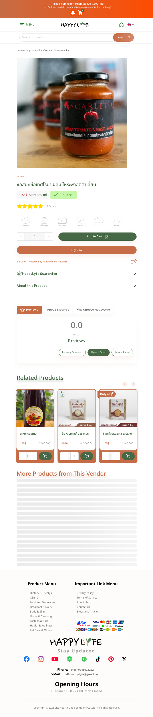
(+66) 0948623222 (82, 670)
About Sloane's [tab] (58, 309)
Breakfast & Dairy (41, 607)
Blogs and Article (87, 612)
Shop (27, 50)
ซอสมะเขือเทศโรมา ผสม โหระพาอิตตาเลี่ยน (56, 184)
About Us (82, 602)
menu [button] (27, 24)
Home (21, 50)
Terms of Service (87, 598)
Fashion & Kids (39, 621)
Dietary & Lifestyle (41, 593)
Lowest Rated (122, 352)
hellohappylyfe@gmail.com (82, 674)
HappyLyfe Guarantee (37, 274)
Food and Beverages (42, 602)
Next (133, 384)
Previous (125, 384)
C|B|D (34, 598)
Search (123, 37)
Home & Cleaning (41, 616)
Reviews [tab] (29, 310)
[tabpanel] (77, 340)
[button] (130, 25)
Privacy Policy (85, 593)
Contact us (83, 607)
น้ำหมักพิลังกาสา (29, 434)
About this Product (32, 286)
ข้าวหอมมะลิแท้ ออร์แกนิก (75, 434)
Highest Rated (98, 352)
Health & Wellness (41, 626)
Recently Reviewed (72, 352)
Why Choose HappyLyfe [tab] (93, 309)
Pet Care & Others (41, 630)
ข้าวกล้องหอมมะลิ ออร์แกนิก (118, 434)
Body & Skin (37, 612)
